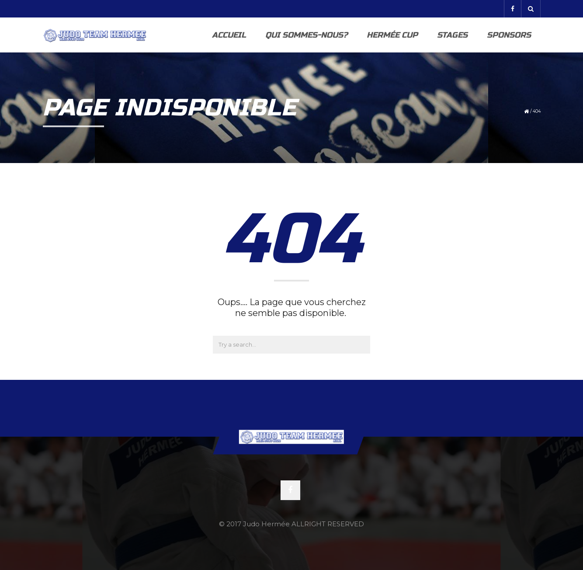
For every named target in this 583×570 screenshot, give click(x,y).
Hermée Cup (392, 35)
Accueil (229, 35)
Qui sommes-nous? (306, 35)
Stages (452, 35)
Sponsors (509, 35)
